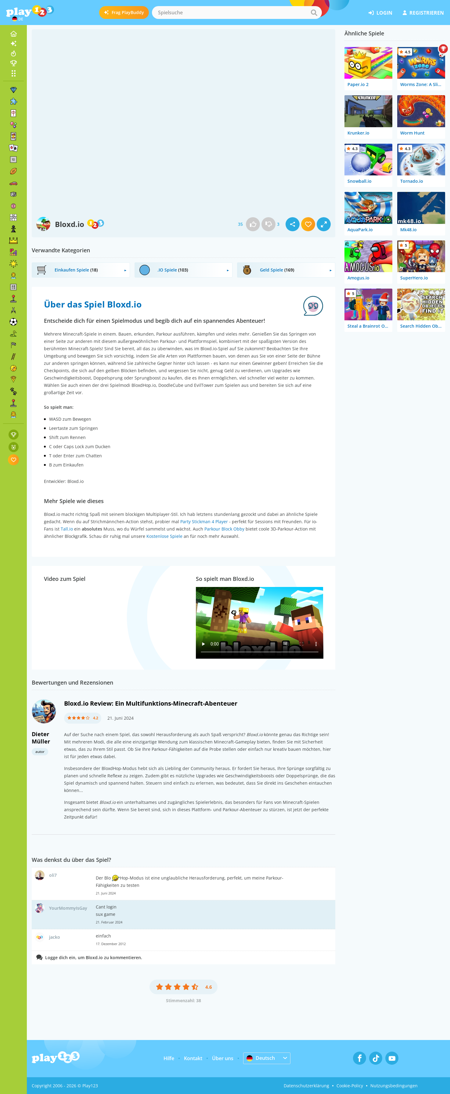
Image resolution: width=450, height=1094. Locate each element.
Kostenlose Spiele (164, 536)
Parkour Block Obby (224, 529)
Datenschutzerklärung (306, 1086)
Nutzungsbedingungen (394, 1086)
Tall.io (67, 529)
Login (380, 12)
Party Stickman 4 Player (204, 521)
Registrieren (423, 12)
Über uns (222, 1058)
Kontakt (193, 1058)
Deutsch (261, 1058)
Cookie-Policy (350, 1086)
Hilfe (169, 1058)
